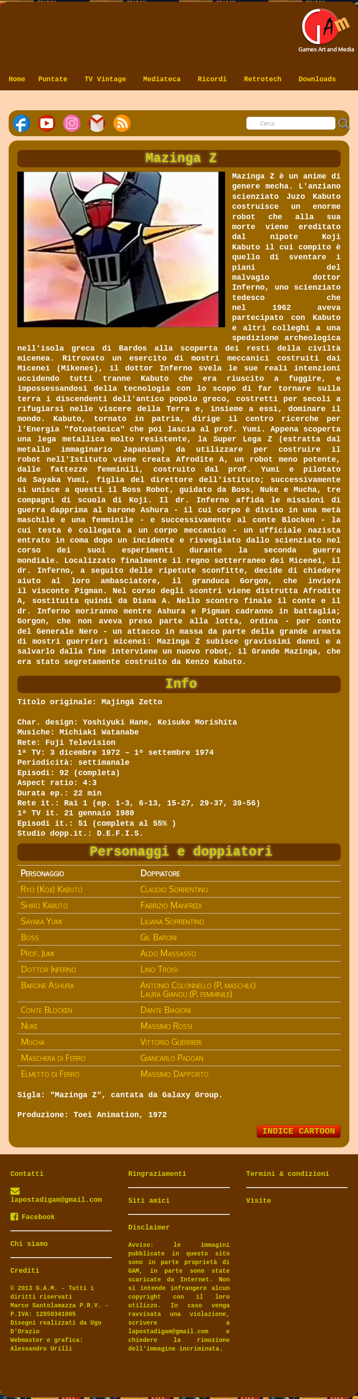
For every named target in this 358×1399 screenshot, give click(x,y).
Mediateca (164, 79)
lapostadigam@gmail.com (56, 1200)
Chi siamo (29, 1244)
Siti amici (149, 1201)
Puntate (54, 79)
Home (17, 79)
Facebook (32, 1217)
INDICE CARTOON (298, 1131)
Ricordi (214, 79)
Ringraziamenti (157, 1174)
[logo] (325, 28)
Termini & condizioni (287, 1174)
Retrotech (265, 79)
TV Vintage (107, 79)
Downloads (317, 79)
